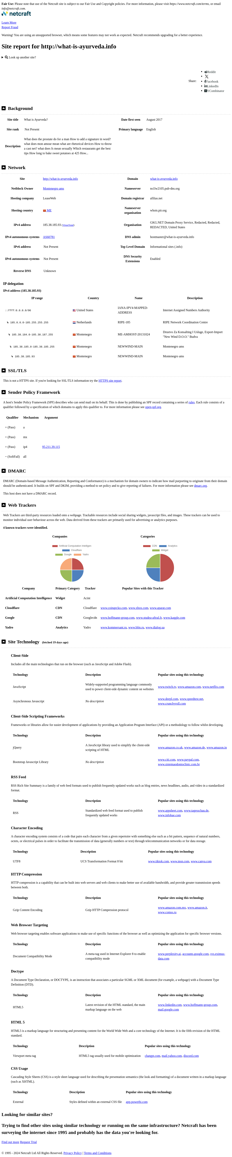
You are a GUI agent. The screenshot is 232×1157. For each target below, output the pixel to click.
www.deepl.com (168, 699)
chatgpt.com (152, 1055)
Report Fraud (10, 27)
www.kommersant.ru (114, 627)
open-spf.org (153, 407)
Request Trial (28, 1142)
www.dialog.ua (155, 627)
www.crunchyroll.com (172, 703)
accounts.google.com (195, 954)
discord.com (191, 1055)
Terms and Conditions (98, 1153)
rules (192, 402)
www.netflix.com (213, 686)
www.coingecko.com (114, 608)
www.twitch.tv (167, 686)
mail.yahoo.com (172, 1055)
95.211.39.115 (51, 446)
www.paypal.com (188, 759)
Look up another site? (20, 57)
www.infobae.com (169, 815)
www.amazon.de (194, 747)
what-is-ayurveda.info (164, 178)
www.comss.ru (167, 912)
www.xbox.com (138, 608)
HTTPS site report (110, 380)
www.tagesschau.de (196, 810)
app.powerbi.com (137, 1102)
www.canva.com (201, 861)
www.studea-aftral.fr (149, 617)
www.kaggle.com (174, 617)
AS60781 (49, 237)
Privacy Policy (72, 1153)
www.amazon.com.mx (172, 907)
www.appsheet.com (170, 810)
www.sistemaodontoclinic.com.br (179, 764)
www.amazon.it (197, 907)
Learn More (9, 22)
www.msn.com (179, 861)
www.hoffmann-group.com (118, 617)
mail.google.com (168, 1009)
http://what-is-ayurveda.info (60, 178)
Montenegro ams (53, 188)
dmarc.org (200, 485)
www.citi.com (167, 759)
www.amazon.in (217, 747)
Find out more (10, 1142)
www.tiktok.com (158, 861)
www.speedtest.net (191, 699)
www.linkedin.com (170, 1004)
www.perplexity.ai (169, 954)
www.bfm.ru (136, 627)
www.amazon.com (189, 686)
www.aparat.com (160, 608)
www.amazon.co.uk (170, 747)
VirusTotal (67, 225)
